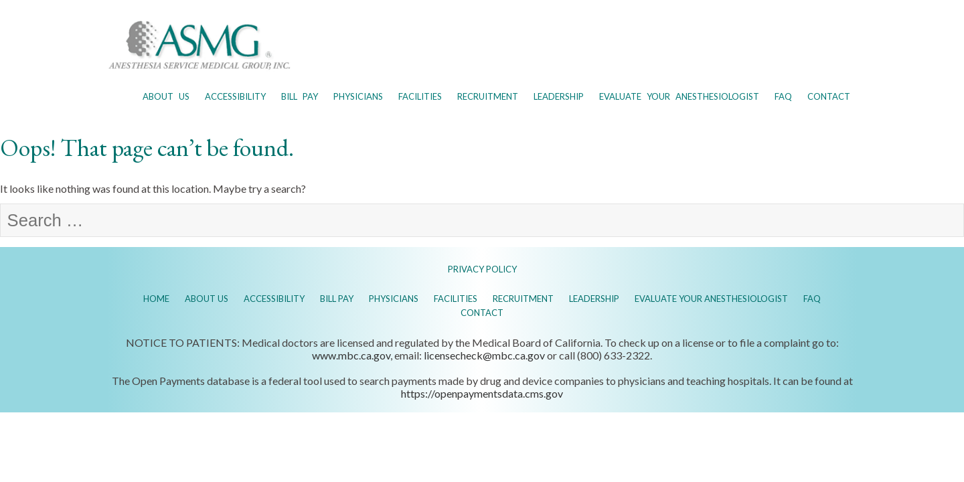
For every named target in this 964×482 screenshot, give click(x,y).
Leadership (559, 96)
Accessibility (235, 96)
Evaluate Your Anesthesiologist (679, 96)
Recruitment (487, 96)
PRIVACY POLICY (482, 269)
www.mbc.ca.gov (351, 355)
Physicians (358, 96)
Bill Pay (299, 96)
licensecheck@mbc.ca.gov (484, 355)
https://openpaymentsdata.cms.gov (482, 393)
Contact (828, 96)
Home (156, 298)
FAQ (783, 96)
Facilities (420, 96)
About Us (166, 96)
